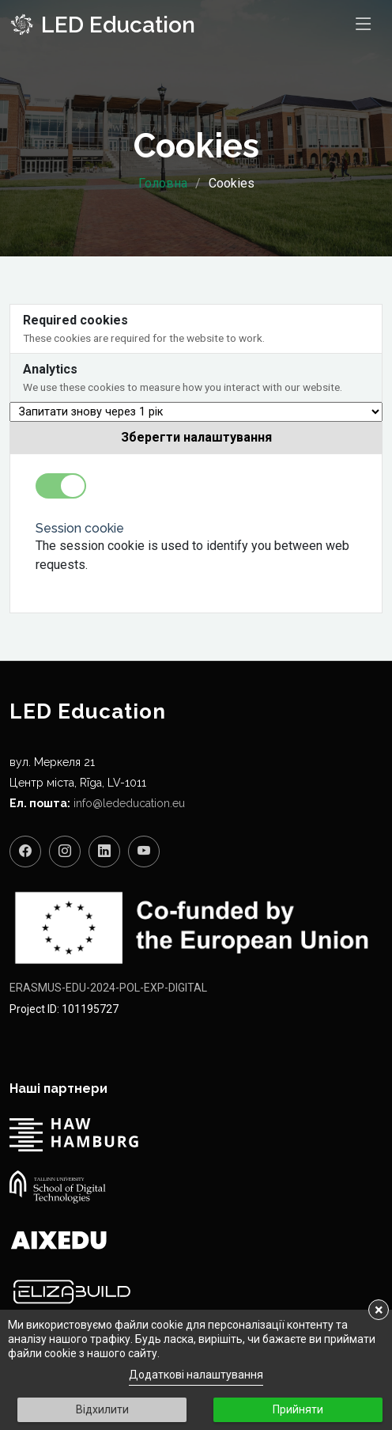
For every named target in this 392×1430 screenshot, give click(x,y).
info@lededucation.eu (129, 803)
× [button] (379, 1309)
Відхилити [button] (102, 1409)
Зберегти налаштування (196, 437)
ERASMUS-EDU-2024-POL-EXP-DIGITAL (108, 987)
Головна (162, 183)
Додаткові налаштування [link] (196, 1374)
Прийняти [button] (298, 1409)
